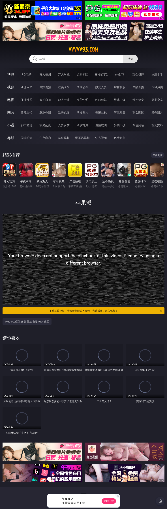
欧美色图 (64, 112)
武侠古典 (82, 125)
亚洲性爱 (26, 100)
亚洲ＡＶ (26, 87)
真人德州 (45, 74)
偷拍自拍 (45, 100)
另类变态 (157, 100)
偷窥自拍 (26, 112)
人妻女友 (64, 125)
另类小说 (119, 125)
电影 (10, 99)
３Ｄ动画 (82, 87)
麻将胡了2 (101, 74)
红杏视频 (101, 138)
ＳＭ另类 (157, 87)
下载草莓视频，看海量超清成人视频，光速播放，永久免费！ (106, 311)
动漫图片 (82, 112)
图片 (10, 112)
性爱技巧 (157, 125)
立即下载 (109, 501)
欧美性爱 (82, 100)
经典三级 (119, 100)
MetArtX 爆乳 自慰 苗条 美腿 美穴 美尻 (27, 321)
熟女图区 (138, 112)
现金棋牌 (138, 74)
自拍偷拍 (45, 87)
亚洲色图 (45, 112)
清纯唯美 (119, 112)
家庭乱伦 (45, 125)
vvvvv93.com (83, 49)
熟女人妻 (101, 87)
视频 (10, 87)
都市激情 (26, 125)
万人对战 (64, 74)
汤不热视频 (82, 138)
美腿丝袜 (101, 112)
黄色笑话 (138, 125)
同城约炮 (26, 138)
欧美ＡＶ (64, 87)
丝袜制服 (119, 87)
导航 (10, 137)
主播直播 (138, 87)
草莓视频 (64, 138)
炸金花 (119, 74)
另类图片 (157, 112)
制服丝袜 (101, 100)
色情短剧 (119, 138)
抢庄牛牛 (157, 74)
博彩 (10, 74)
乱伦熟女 (138, 100)
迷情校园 (101, 125)
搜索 (130, 59)
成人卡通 (64, 100)
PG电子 (26, 74)
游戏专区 (82, 74)
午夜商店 (45, 138)
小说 (10, 125)
